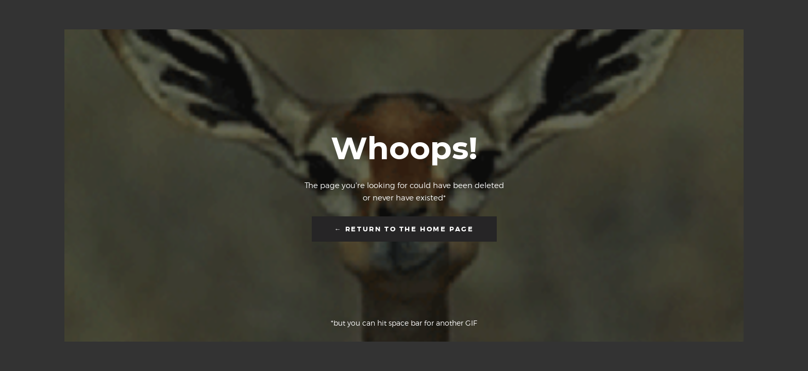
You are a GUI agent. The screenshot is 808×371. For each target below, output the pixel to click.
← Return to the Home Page (404, 229)
